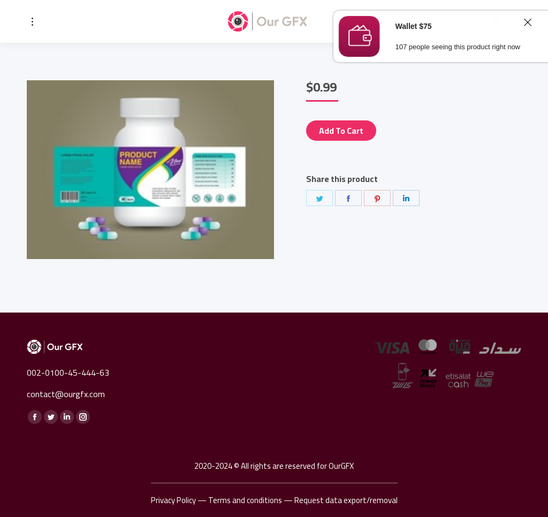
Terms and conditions (245, 500)
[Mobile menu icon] (32, 21)
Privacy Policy (173, 500)
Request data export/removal (346, 500)
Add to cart (341, 131)
